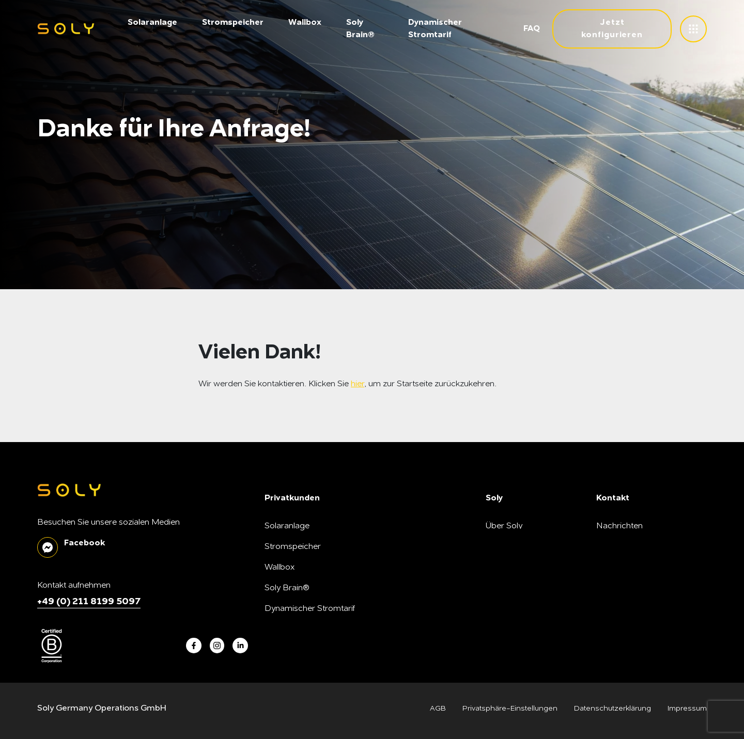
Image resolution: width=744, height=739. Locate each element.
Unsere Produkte (518, 588)
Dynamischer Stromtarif (310, 609)
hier (357, 384)
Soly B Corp (508, 547)
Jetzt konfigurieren (612, 29)
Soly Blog (614, 547)
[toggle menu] (693, 28)
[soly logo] (66, 29)
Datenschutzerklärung (612, 708)
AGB (438, 708)
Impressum (687, 708)
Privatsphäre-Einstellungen (509, 708)
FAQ (531, 29)
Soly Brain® (287, 588)
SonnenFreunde (516, 609)
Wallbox (304, 23)
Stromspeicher (233, 23)
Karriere (501, 567)
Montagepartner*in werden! (538, 629)
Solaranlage (152, 23)
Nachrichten (619, 526)
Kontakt (610, 588)
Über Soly (504, 526)
